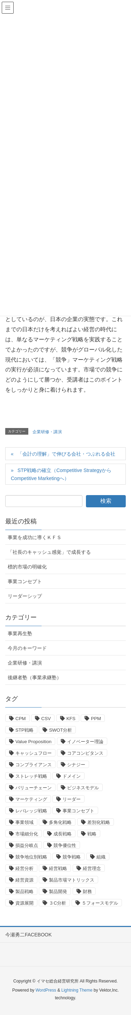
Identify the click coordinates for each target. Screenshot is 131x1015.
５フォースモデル (100, 903)
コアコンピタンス (85, 753)
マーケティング (31, 799)
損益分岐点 (26, 845)
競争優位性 (64, 845)
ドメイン (72, 776)
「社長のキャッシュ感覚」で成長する (49, 552)
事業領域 (24, 822)
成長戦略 (62, 833)
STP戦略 (24, 730)
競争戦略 (72, 857)
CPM (20, 718)
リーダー (72, 799)
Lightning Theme (76, 990)
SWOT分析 (60, 730)
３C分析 (57, 903)
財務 (87, 891)
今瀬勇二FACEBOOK (28, 934)
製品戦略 (24, 891)
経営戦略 (58, 868)
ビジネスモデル (83, 787)
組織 (100, 857)
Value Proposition (33, 741)
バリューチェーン (33, 787)
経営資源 (24, 880)
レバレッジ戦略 (31, 810)
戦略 (91, 833)
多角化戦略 (60, 822)
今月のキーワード (27, 648)
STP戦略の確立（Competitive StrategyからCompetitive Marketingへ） (61, 474)
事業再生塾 (20, 633)
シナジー (76, 764)
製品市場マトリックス (71, 880)
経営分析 (24, 868)
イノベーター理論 (85, 741)
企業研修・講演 (47, 431)
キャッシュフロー (33, 753)
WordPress (46, 990)
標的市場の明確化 (27, 567)
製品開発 (58, 891)
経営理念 (92, 868)
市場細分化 (26, 833)
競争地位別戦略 (31, 857)
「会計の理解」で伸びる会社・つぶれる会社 (66, 454)
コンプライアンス (33, 764)
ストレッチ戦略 (31, 776)
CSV (46, 718)
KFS (70, 718)
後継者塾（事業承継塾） (34, 677)
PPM (96, 718)
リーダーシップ (25, 596)
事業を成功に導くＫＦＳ (34, 537)
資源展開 (24, 903)
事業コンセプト (25, 581)
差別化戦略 (98, 822)
